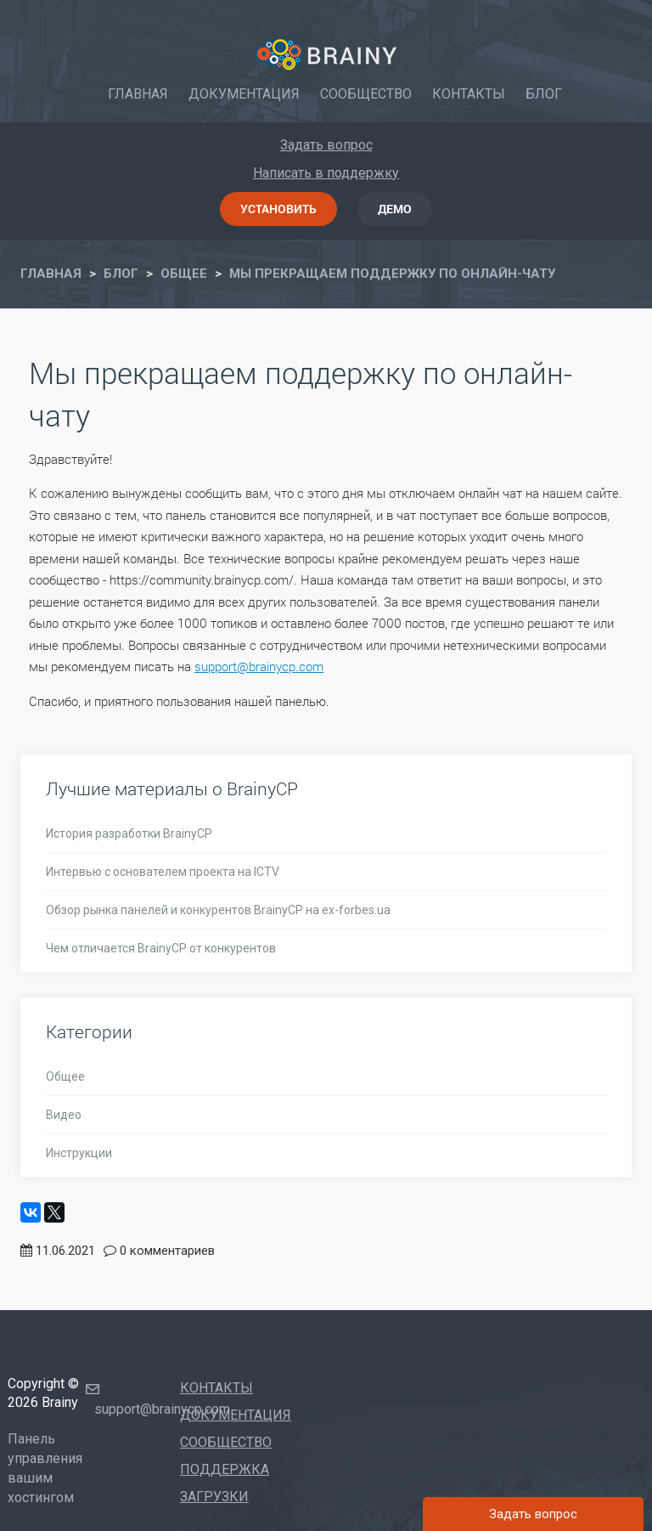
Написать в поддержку (326, 173)
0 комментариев (167, 1250)
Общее (65, 1076)
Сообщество (366, 94)
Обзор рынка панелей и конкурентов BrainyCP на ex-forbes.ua (218, 910)
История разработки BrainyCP (129, 833)
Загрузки (214, 1497)
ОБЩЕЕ (183, 273)
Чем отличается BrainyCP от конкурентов (161, 948)
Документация (244, 94)
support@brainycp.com (258, 666)
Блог (544, 94)
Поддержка (224, 1469)
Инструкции (79, 1153)
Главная (138, 94)
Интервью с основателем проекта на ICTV (162, 871)
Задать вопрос (326, 145)
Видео (64, 1114)
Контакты (468, 94)
